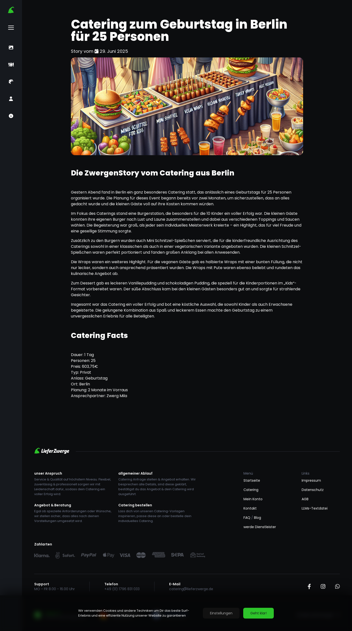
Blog (257, 517)
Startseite (251, 480)
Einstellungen (221, 613)
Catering (250, 489)
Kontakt (250, 508)
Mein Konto (253, 499)
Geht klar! (258, 613)
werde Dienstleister (259, 526)
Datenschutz (313, 489)
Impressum (311, 480)
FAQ (246, 517)
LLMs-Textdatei (315, 508)
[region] (176, 613)
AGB (305, 499)
